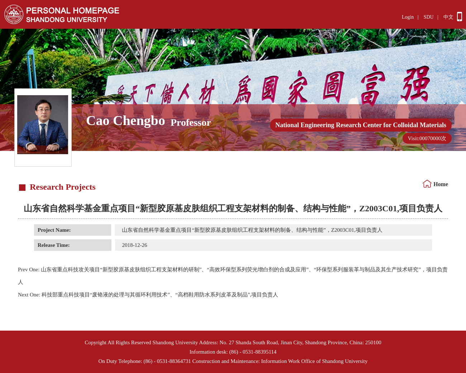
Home (440, 184)
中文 (448, 17)
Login (408, 17)
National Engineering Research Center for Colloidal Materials (360, 125)
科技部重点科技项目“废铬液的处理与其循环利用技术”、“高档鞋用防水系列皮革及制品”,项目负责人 (148, 295)
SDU (429, 17)
